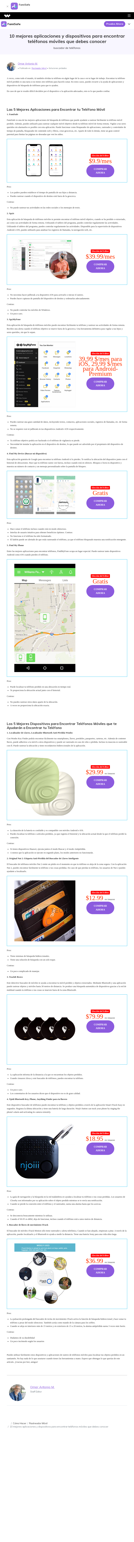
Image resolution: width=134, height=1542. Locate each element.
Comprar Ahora (100, 171)
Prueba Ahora (114, 23)
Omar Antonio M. (28, 63)
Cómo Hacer (19, 1423)
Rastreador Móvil (39, 68)
